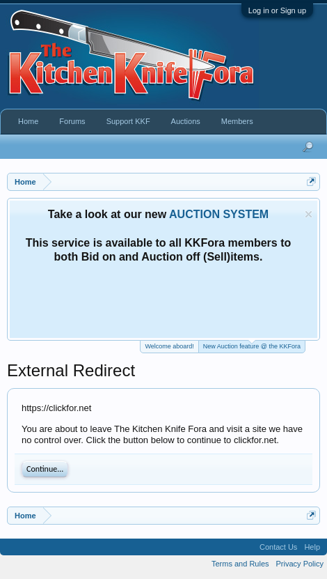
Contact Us (278, 547)
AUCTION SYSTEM (219, 214)
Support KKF (128, 121)
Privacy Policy (300, 563)
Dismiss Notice (308, 214)
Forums (72, 121)
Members (237, 121)
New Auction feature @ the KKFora (252, 345)
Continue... (44, 469)
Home (28, 121)
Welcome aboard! (169, 346)
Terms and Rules (240, 563)
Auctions (185, 121)
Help (312, 547)
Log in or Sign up (277, 10)
